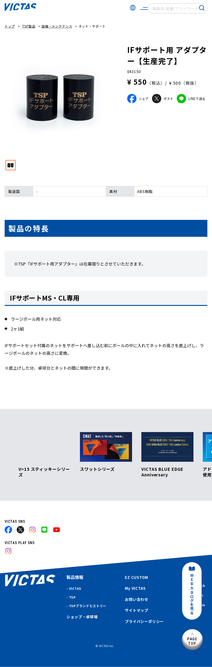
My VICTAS (135, 588)
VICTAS (75, 588)
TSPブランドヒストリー (87, 605)
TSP (72, 597)
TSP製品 (28, 26)
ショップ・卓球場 (82, 616)
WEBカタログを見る (192, 594)
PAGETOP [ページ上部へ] (192, 641)
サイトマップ (136, 610)
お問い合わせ (136, 599)
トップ (10, 26)
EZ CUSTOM (136, 577)
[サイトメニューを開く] (144, 8)
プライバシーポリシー (144, 621)
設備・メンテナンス (56, 26)
